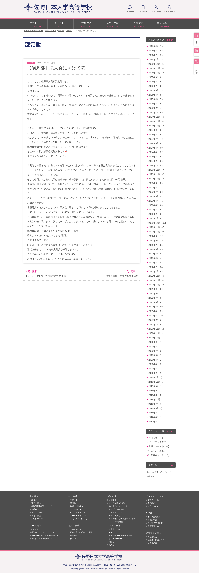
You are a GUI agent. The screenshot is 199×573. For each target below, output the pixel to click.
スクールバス (75, 509)
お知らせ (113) (155, 437)
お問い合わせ (153, 506)
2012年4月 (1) (155, 417)
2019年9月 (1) (155, 386)
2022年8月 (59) (155, 240)
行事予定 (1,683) (156, 451)
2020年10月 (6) (155, 337)
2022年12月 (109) (157, 223)
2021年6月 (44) (155, 302)
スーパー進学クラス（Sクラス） (45, 535)
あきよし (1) (152, 472)
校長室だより (114, 529)
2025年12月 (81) (156, 64)
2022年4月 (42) (155, 258)
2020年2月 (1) (155, 373)
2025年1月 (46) (155, 112)
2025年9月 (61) (155, 77)
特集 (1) (150, 476)
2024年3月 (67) (155, 156)
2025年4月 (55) (155, 99)
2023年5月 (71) (155, 201)
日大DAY (74, 539)
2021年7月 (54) (155, 298)
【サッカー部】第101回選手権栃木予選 (45, 276)
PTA (110, 532)
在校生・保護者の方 (156, 540)
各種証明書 (152, 520)
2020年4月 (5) (155, 364)
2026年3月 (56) (155, 50)
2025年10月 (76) (156, 72)
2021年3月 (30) (155, 315)
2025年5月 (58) (155, 94)
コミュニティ (164, 25)
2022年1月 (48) (155, 271)
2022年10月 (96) (156, 231)
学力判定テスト (115, 512)
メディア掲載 (37, 512)
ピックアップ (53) (157, 442)
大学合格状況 (75, 529)
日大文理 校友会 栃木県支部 (120, 535)
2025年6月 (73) (155, 90)
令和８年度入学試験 (117, 503)
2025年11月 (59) (156, 68)
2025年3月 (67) (155, 103)
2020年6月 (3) (155, 355)
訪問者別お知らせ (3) (158, 455)
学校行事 (74, 500)
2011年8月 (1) (155, 421)
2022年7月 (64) (155, 245)
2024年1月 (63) (155, 165)
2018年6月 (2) (155, 408)
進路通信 (74, 535)
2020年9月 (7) (155, 342)
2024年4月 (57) (155, 152)
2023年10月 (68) (156, 178)
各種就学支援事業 (155, 523)
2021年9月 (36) (155, 289)
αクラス (34, 529)
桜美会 (111, 545)
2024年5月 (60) (155, 148)
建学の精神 (36, 503)
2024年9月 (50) (155, 130)
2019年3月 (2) (155, 395)
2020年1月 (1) (155, 377)
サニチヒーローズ (116, 539)
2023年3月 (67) (155, 209)
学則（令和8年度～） (79, 519)
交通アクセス (153, 500)
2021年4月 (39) (155, 311)
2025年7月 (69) (155, 86)
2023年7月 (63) (155, 192)
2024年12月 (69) (156, 117)
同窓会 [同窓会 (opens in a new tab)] (111, 542)
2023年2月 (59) (155, 214)
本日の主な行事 (154, 517)
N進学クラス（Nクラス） (42, 539)
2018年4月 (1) (155, 412)
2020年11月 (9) (155, 333)
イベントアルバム (77, 512)
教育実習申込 (153, 526)
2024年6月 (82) (155, 143)
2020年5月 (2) (155, 360)
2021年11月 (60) (156, 280)
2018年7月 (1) (155, 404)
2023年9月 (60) (155, 183)
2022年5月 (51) (155, 253)
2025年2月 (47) (155, 108)
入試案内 (138, 25)
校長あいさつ (37, 500)
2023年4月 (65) (155, 205)
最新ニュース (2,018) (158, 446)
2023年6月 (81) (155, 196)
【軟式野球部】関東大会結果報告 (120, 276)
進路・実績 (112, 25)
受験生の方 (152, 537)
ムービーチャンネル (78, 516)
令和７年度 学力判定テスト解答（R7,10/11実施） (122, 520)
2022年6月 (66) (155, 249)
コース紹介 (60, 25)
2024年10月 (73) (156, 125)
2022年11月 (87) (156, 227)
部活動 (73, 503)
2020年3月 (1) (155, 368)
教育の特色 (36, 516)
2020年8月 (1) (155, 346)
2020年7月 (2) (155, 351)
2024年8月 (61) (155, 134)
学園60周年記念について (41, 506)
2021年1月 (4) (155, 324)
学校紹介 (34, 25)
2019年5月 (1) (155, 390)
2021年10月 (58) (156, 284)
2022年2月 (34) (155, 267)
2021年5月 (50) (155, 306)
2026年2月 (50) (155, 55)
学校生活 (86, 25)
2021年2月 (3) (155, 320)
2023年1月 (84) (155, 218)
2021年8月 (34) (155, 293)
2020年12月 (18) (156, 329)
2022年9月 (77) (155, 236)
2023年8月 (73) (155, 187)
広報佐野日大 (37, 519)
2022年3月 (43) (155, 262)
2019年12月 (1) (155, 382)
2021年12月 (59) (156, 276)
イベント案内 (114, 516)
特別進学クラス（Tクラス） (43, 532)
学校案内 (35, 509)
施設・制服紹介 (76, 506)
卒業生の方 (152, 543)
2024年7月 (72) (155, 139)
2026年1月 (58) (155, 59)
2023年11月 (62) (156, 174)
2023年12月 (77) (156, 170)
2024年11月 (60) (156, 121)
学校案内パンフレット (118, 506)
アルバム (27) (166, 472)
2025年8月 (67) (155, 81)
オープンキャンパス (117, 509)
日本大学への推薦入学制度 (81, 532)
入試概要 (112, 500)
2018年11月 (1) (155, 399)
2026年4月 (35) (155, 46)
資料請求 (151, 503)
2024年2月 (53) (155, 161)
